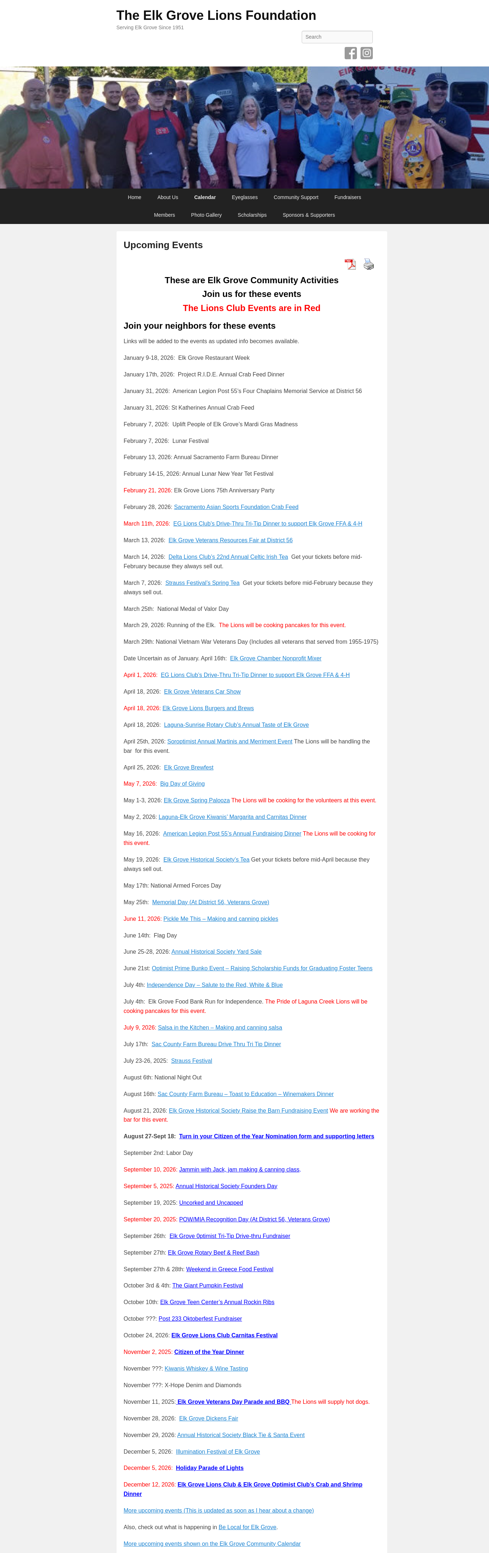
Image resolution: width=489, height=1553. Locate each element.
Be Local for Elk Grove (247, 1527)
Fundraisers (348, 197)
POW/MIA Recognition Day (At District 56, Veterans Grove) (254, 1219)
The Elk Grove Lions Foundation (216, 15)
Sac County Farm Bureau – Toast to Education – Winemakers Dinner (246, 1094)
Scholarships (252, 215)
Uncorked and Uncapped (211, 1203)
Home (134, 197)
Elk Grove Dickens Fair (208, 1418)
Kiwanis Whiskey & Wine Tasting (206, 1369)
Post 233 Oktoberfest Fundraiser (200, 1319)
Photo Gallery (206, 215)
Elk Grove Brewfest (189, 767)
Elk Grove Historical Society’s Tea (206, 860)
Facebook (351, 53)
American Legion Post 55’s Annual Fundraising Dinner (232, 834)
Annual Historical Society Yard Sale (216, 952)
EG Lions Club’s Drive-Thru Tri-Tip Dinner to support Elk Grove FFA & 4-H (267, 524)
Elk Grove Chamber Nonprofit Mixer (275, 658)
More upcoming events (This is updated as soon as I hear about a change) (219, 1510)
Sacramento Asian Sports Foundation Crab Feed (236, 507)
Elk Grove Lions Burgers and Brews (208, 708)
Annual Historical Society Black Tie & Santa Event (241, 1435)
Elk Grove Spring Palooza (197, 800)
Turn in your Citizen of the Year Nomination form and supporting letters (276, 1136)
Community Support (296, 197)
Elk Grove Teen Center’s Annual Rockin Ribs (217, 1302)
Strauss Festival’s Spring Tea (202, 583)
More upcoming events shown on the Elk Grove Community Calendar (212, 1544)
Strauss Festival (191, 1061)
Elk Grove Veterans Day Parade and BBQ (233, 1402)
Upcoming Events (163, 245)
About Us (167, 197)
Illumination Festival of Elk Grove (218, 1452)
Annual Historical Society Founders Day (227, 1186)
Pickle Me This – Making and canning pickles (220, 919)
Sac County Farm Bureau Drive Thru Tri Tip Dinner (216, 1044)
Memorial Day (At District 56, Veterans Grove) (211, 902)
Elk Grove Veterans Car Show (202, 692)
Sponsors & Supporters (309, 215)
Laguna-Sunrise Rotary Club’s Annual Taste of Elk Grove (236, 725)
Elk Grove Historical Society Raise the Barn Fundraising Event (248, 1111)
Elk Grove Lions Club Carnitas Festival (224, 1335)
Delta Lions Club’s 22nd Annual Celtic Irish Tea (228, 557)
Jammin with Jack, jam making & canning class (239, 1169)
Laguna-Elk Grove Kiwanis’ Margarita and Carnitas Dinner (232, 817)
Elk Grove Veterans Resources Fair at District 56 (231, 540)
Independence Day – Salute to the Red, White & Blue (215, 985)
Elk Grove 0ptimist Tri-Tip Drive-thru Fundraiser (230, 1236)
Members (164, 215)
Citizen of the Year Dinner (209, 1352)
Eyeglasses (245, 197)
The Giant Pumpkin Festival (207, 1285)
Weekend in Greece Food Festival (230, 1269)
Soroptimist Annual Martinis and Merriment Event (229, 741)
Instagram (367, 53)
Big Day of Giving (182, 784)
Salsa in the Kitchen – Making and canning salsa (220, 1027)
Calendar (205, 197)
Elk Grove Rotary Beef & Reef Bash (213, 1253)
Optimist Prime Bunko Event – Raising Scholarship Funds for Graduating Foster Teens (262, 968)
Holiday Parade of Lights (210, 1468)
